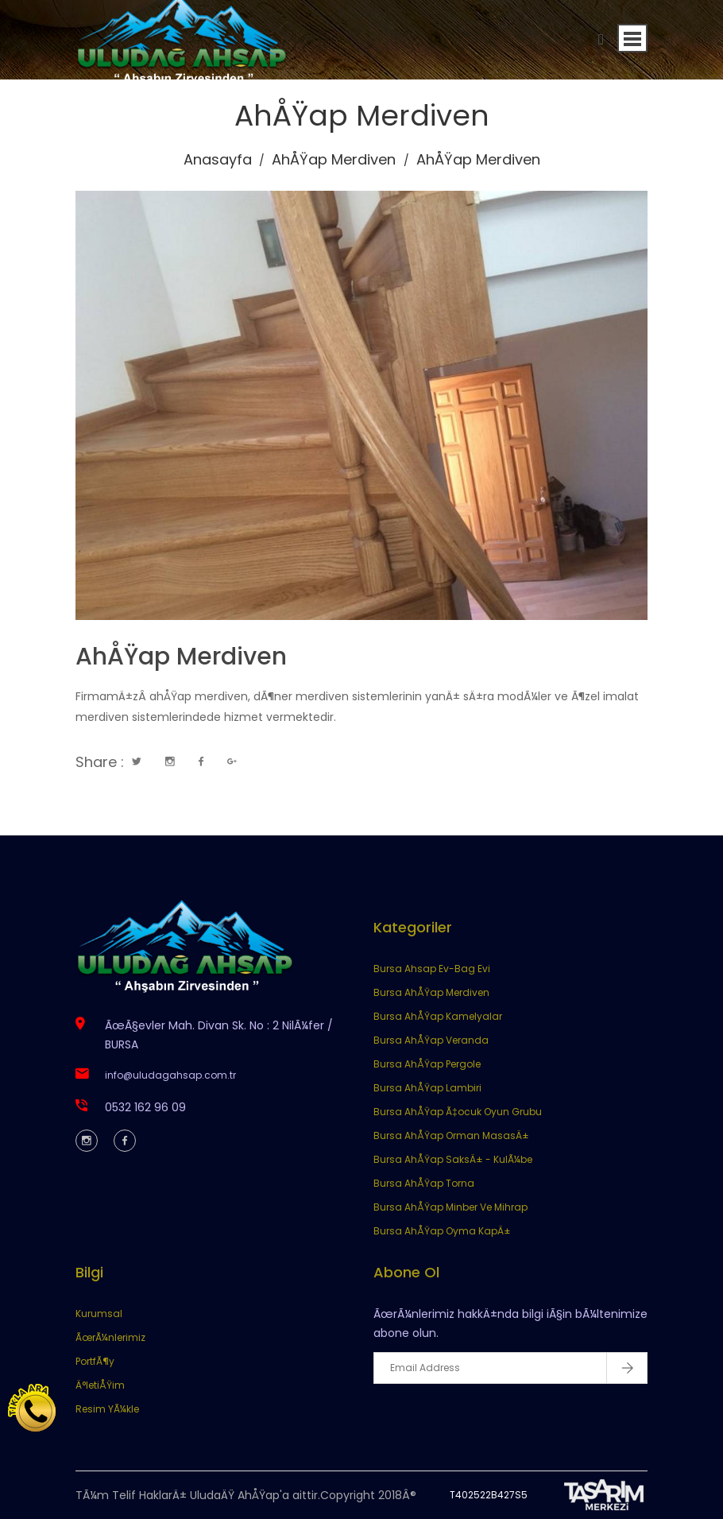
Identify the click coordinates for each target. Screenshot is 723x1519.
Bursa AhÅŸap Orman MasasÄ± (451, 1135)
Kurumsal (98, 1313)
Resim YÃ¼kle (107, 1409)
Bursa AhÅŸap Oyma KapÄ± (442, 1231)
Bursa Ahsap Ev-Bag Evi (431, 968)
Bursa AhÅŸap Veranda (431, 1040)
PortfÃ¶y (94, 1361)
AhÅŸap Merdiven (334, 159)
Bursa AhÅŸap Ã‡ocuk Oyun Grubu (457, 1111)
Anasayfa (218, 159)
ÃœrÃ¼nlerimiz (110, 1337)
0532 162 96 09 (145, 1107)
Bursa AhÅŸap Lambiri (427, 1088)
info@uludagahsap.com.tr (170, 1075)
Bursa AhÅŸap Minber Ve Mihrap (450, 1207)
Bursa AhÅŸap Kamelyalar (437, 1016)
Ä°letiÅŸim (100, 1385)
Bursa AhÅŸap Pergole (427, 1064)
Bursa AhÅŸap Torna (423, 1183)
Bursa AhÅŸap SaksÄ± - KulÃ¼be (452, 1159)
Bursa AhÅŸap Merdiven (431, 992)
